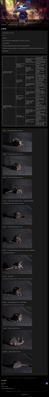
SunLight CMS (24, 394)
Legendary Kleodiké (12, 48)
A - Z (20, 24)
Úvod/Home (3, 20)
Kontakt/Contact (38, 20)
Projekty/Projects (30, 20)
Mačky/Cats (15, 20)
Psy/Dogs (9, 20)
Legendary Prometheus (12, 45)
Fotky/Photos (5, 50)
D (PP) (24, 24)
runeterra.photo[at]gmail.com (7, 388)
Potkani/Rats (22, 20)
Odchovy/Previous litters (13, 24)
